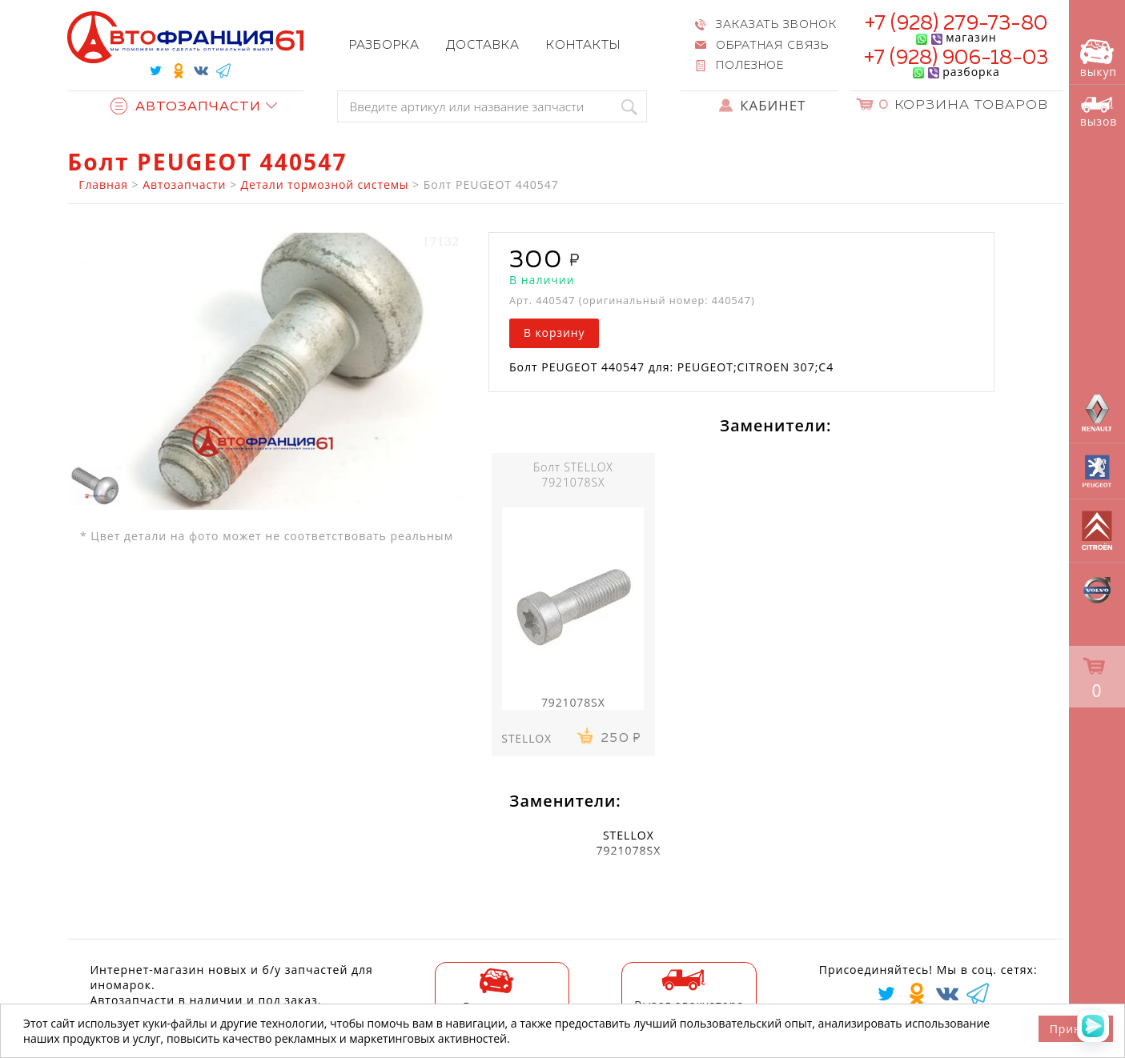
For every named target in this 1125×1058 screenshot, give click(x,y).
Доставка (483, 45)
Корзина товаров (963, 105)
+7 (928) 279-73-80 (956, 24)
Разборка (384, 45)
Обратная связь (773, 45)
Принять (1076, 1028)
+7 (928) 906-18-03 (956, 58)
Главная (103, 184)
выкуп (1098, 59)
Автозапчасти (185, 107)
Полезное (750, 65)
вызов (1098, 112)
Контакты (583, 45)
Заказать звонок (777, 24)
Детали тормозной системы (325, 184)
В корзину (554, 332)
